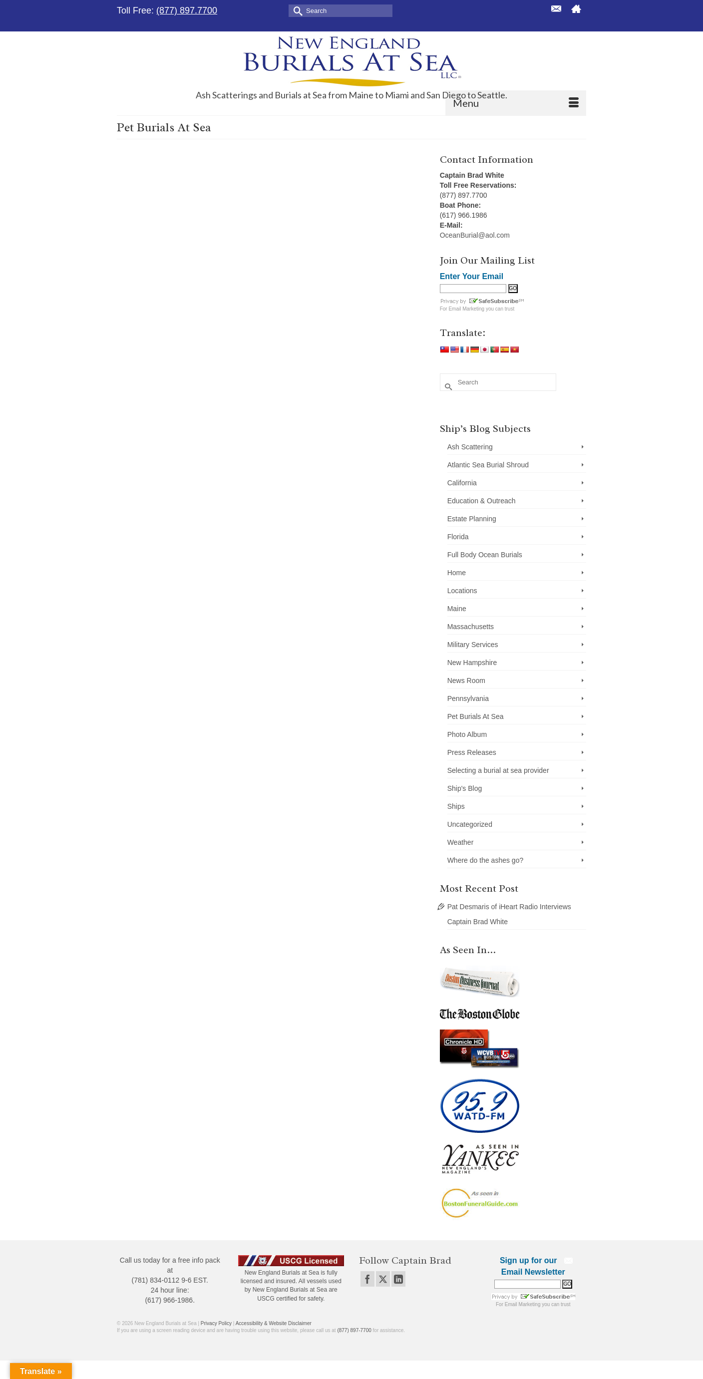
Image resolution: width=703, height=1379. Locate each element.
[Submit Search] (296, 10)
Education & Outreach (481, 501)
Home (456, 573)
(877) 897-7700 (354, 1330)
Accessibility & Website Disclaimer (274, 1323)
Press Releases (471, 752)
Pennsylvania (468, 698)
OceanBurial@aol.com (475, 235)
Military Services (472, 645)
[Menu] (515, 102)
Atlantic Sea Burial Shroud (488, 465)
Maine (456, 609)
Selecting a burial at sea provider (498, 770)
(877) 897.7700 (186, 10)
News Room (466, 681)
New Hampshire (472, 663)
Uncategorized (469, 824)
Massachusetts (470, 627)
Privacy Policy (216, 1323)
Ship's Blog (464, 788)
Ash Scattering (470, 447)
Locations (462, 591)
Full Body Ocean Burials (484, 555)
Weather (460, 842)
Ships (456, 806)
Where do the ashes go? (485, 860)
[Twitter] (383, 1279)
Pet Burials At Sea (475, 716)
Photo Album (467, 734)
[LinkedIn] (398, 1279)
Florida (458, 537)
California (462, 483)
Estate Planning (471, 519)
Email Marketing (466, 309)
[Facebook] (367, 1279)
